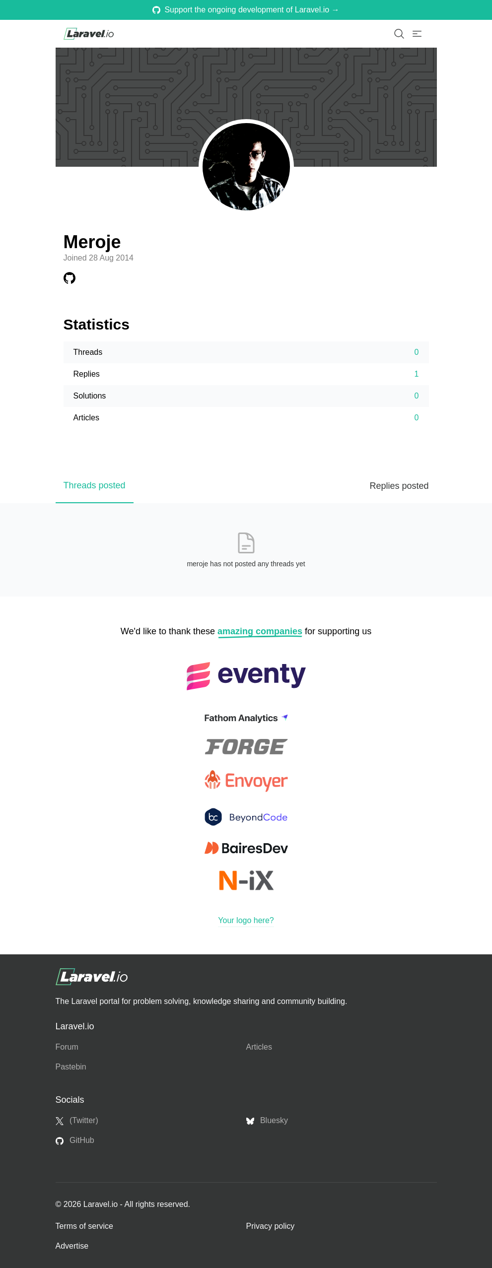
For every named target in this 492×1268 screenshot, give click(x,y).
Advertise (72, 1246)
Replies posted (398, 486)
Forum (67, 1047)
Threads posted (95, 485)
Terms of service (84, 1226)
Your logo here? (246, 920)
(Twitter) (77, 1120)
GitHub (75, 1140)
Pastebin (71, 1067)
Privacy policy (270, 1226)
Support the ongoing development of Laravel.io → (245, 9)
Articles (259, 1047)
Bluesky (267, 1120)
